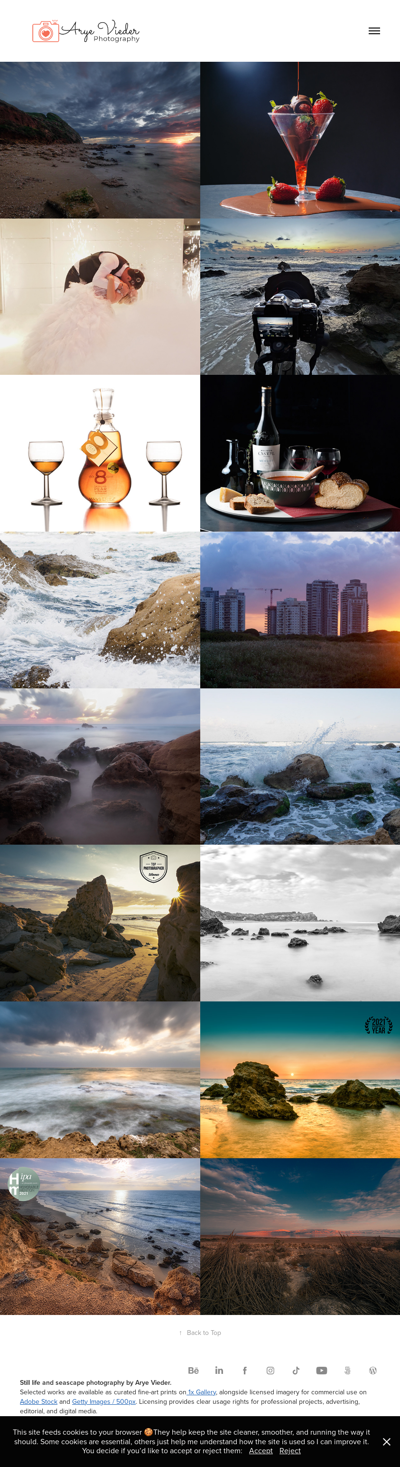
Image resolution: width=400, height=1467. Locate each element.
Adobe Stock (38, 1401)
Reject (290, 1450)
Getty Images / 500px (104, 1401)
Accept (261, 1450)
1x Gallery (201, 1392)
